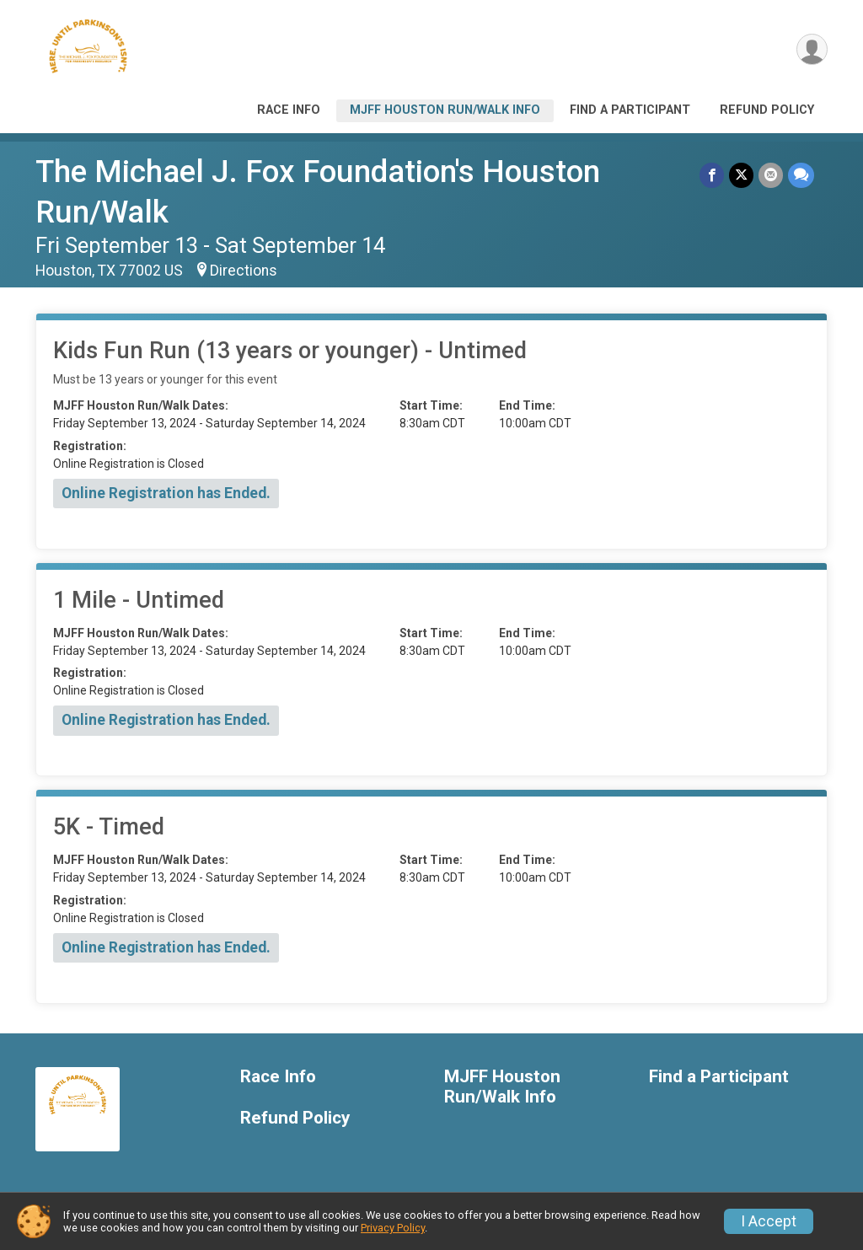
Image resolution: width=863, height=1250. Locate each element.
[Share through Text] (801, 175)
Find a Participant (630, 110)
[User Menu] (812, 49)
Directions (243, 270)
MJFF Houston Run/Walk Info (445, 110)
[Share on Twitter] (741, 175)
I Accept (768, 1221)
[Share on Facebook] (712, 175)
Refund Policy (767, 110)
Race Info (288, 110)
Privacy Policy (393, 1227)
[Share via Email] (770, 175)
